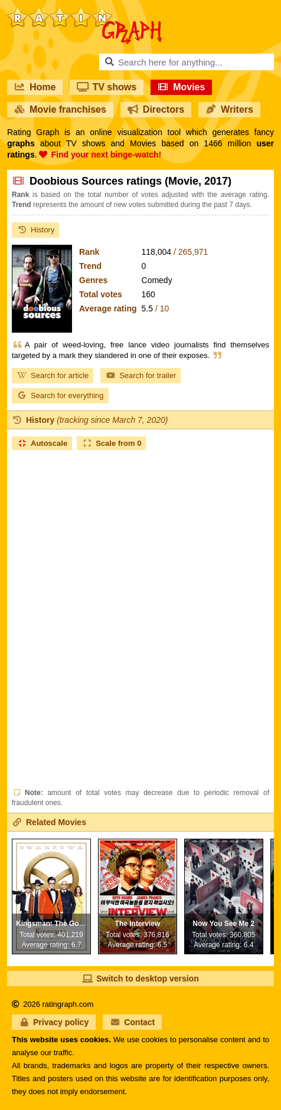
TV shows (106, 87)
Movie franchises (60, 109)
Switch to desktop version (140, 978)
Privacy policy (54, 1022)
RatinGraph (84, 12)
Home (34, 87)
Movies (181, 87)
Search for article (53, 375)
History (35, 229)
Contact (132, 1022)
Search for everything (60, 395)
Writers (229, 109)
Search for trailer (140, 375)
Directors (156, 109)
